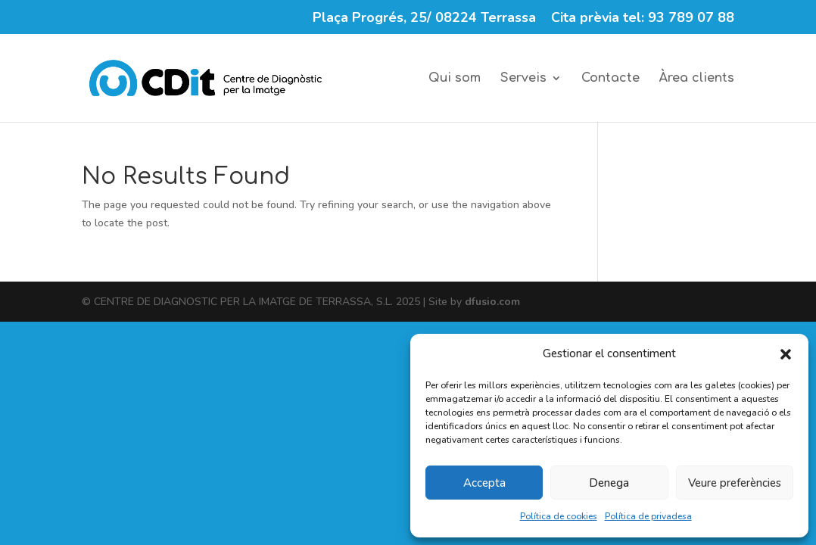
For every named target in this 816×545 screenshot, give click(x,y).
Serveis (523, 79)
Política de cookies (558, 516)
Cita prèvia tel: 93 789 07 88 (642, 18)
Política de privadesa (648, 516)
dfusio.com (492, 301)
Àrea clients (696, 79)
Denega (609, 482)
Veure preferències (734, 482)
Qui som (454, 79)
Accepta (484, 482)
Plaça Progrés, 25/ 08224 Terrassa (424, 18)
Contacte (610, 79)
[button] (785, 354)
